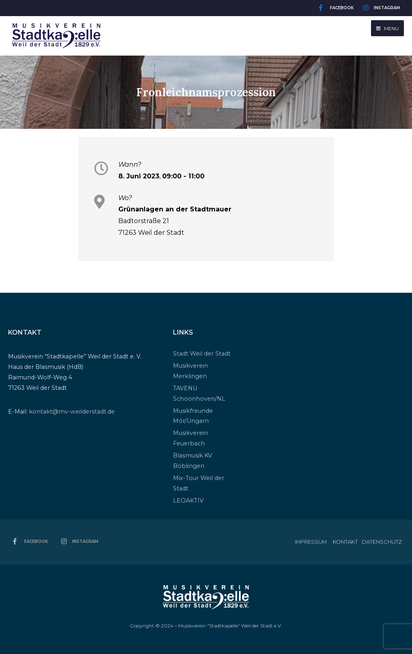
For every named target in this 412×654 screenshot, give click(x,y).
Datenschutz (382, 541)
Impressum (311, 541)
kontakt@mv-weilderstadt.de (72, 411)
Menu (387, 28)
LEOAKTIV (188, 500)
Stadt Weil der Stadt (202, 353)
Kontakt (345, 541)
